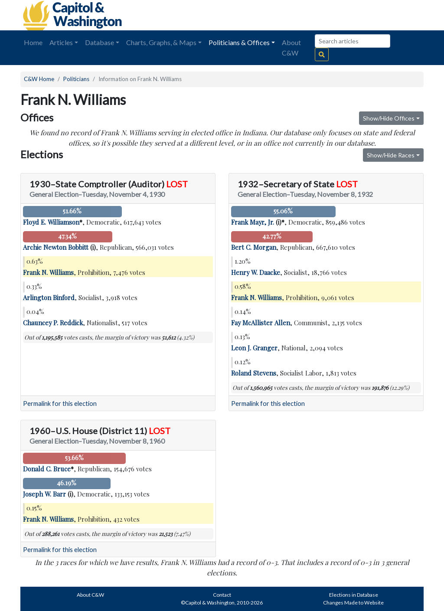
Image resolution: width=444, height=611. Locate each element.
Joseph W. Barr (44, 494)
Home (33, 42)
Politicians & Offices (239, 42)
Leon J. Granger (254, 347)
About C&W (291, 47)
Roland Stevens (253, 373)
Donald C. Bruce (47, 468)
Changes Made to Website (353, 602)
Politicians (76, 78)
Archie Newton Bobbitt (55, 247)
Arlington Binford (49, 297)
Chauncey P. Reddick (53, 322)
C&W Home (39, 78)
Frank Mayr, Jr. (252, 222)
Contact (222, 594)
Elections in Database (353, 594)
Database (99, 42)
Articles (61, 42)
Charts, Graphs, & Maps (161, 42)
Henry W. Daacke (255, 272)
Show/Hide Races (391, 155)
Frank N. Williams (48, 272)
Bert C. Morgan (253, 247)
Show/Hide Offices (389, 118)
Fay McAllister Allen (260, 322)
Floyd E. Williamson (51, 222)
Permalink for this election (60, 403)
